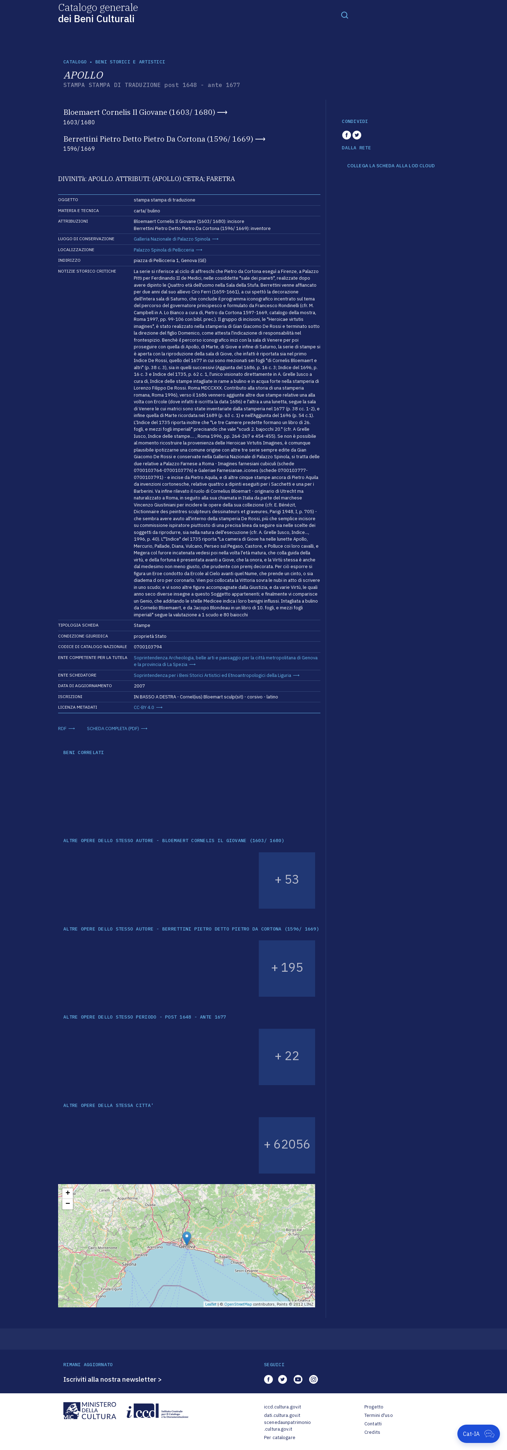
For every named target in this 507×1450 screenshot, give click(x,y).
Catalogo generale (98, 12)
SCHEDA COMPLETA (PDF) (113, 729)
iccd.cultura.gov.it (282, 1407)
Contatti (373, 1424)
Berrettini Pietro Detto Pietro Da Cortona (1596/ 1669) (158, 139)
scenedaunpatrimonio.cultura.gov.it (287, 1425)
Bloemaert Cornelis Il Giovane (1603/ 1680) (139, 112)
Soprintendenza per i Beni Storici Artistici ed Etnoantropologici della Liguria (212, 675)
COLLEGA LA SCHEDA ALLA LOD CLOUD (391, 166)
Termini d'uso (378, 1415)
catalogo (75, 62)
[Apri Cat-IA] (478, 1434)
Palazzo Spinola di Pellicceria (164, 250)
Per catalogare (279, 1437)
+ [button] (67, 1193)
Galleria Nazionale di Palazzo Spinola (172, 239)
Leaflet (211, 1304)
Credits (372, 1432)
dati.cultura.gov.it (282, 1415)
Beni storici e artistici (130, 62)
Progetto (373, 1407)
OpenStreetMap (238, 1304)
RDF (62, 729)
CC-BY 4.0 (144, 707)
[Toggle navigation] (345, 15)
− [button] (67, 1204)
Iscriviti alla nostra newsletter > (112, 1379)
